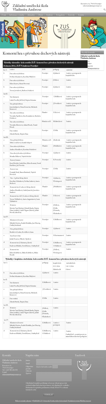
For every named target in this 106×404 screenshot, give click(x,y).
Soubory (49, 15)
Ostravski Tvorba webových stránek (55, 401)
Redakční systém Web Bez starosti (79, 401)
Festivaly (71, 15)
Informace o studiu (16, 15)
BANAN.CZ (37, 401)
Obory (40, 15)
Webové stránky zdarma (23, 401)
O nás (4, 15)
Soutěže (81, 15)
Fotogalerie (60, 15)
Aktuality (31, 15)
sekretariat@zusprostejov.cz (90, 68)
